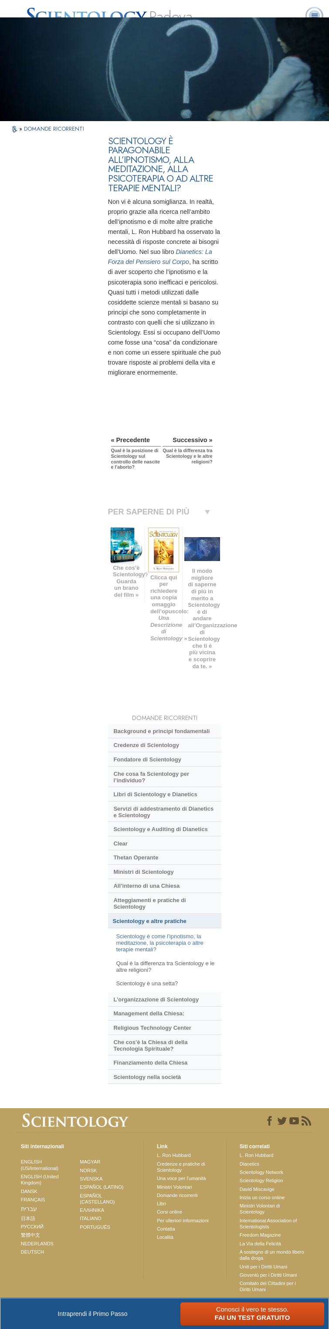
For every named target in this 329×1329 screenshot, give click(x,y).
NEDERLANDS (37, 1243)
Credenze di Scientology (146, 745)
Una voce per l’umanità (181, 1178)
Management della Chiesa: (148, 1013)
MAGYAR (90, 1161)
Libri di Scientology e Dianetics (155, 794)
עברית (29, 1208)
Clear (120, 843)
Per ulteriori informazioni (183, 1220)
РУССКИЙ (32, 1226)
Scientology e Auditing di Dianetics (160, 829)
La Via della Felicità (260, 1243)
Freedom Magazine (260, 1235)
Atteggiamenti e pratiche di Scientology (149, 903)
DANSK (29, 1191)
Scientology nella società (147, 1077)
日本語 (28, 1218)
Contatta (166, 1228)
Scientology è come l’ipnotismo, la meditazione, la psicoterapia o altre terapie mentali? (159, 943)
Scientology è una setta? (147, 983)
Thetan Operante (135, 857)
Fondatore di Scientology (147, 759)
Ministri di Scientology (143, 872)
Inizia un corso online (262, 1197)
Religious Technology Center (152, 1028)
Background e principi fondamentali (161, 731)
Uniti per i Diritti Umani (263, 1266)
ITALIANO (90, 1218)
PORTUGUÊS (95, 1227)
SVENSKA (91, 1178)
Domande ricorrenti (177, 1195)
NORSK (88, 1170)
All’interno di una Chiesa (146, 886)
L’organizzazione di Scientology (156, 999)
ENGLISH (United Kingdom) (40, 1179)
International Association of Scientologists (268, 1223)
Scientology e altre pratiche (150, 921)
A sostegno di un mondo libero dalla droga (272, 1255)
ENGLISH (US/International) (39, 1164)
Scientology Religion (261, 1180)
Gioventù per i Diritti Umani (268, 1275)
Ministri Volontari (174, 1187)
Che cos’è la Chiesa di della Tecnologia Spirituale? (150, 1045)
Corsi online (169, 1211)
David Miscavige (257, 1189)
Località (165, 1237)
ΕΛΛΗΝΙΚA (92, 1210)
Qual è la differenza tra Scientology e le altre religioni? (165, 966)
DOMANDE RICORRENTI (54, 129)
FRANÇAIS (33, 1199)
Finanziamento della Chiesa (150, 1062)
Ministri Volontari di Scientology (260, 1208)
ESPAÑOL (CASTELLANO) (97, 1198)
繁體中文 (30, 1235)
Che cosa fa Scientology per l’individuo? (151, 777)
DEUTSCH (32, 1252)
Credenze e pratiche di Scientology (181, 1167)
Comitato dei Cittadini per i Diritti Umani (268, 1286)
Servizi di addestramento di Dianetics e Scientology (163, 811)
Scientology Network (261, 1172)
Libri (161, 1203)
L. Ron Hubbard (174, 1155)
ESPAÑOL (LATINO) (101, 1187)
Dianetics (249, 1164)
